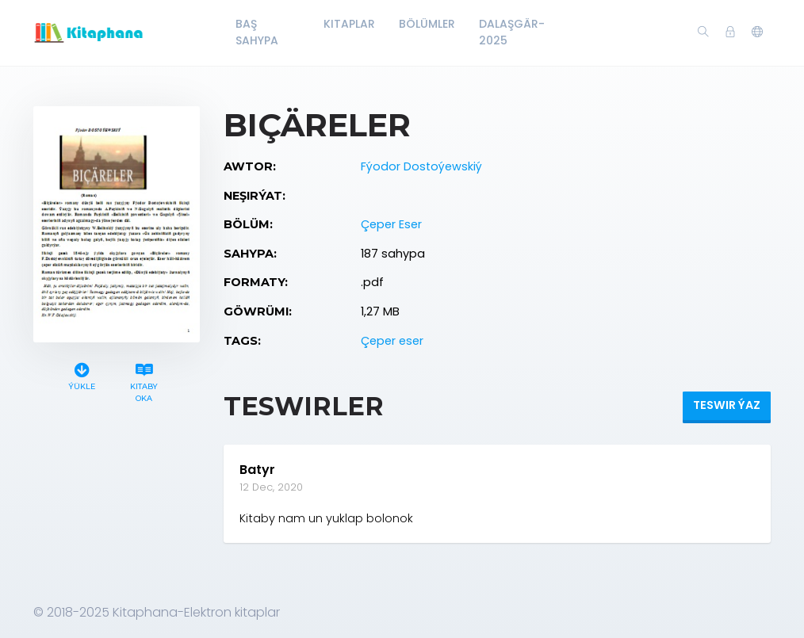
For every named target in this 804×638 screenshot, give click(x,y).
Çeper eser (392, 341)
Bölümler (427, 24)
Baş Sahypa (256, 32)
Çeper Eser (391, 224)
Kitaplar (349, 24)
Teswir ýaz (726, 405)
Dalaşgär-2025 (512, 32)
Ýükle (82, 374)
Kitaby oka (144, 380)
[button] (757, 32)
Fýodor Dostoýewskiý (421, 166)
